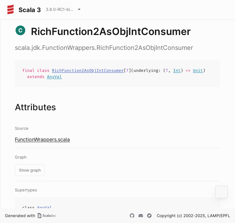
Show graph (30, 170)
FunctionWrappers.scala (42, 139)
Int (177, 70)
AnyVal (54, 76)
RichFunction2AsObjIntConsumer (88, 70)
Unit (198, 70)
